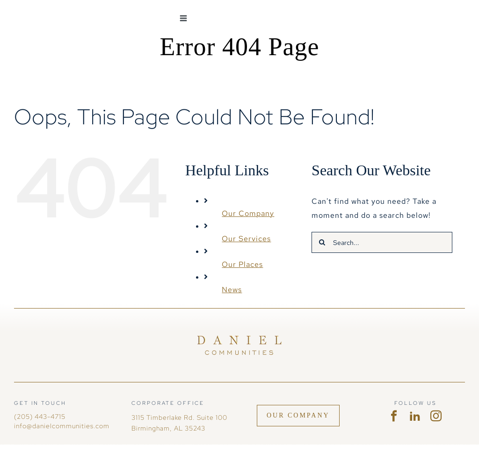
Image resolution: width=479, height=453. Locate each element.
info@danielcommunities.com (61, 426)
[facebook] (394, 416)
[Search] (322, 242)
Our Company (248, 213)
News (232, 290)
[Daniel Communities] (239, 339)
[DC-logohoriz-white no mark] (61, 10)
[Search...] (382, 242)
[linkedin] (415, 416)
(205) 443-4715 (39, 416)
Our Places (242, 264)
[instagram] (436, 416)
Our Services (246, 239)
